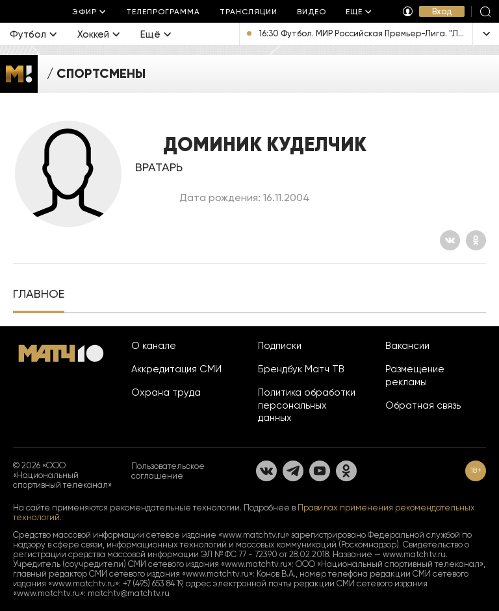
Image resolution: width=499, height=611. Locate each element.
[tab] (38, 295)
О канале (153, 346)
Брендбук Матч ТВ (301, 369)
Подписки (279, 346)
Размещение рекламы (414, 375)
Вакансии (407, 346)
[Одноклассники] (476, 240)
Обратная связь (423, 405)
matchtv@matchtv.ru (129, 593)
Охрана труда (166, 392)
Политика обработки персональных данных (306, 405)
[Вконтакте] (450, 240)
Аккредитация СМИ (176, 369)
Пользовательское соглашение (168, 471)
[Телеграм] (293, 471)
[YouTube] (319, 471)
